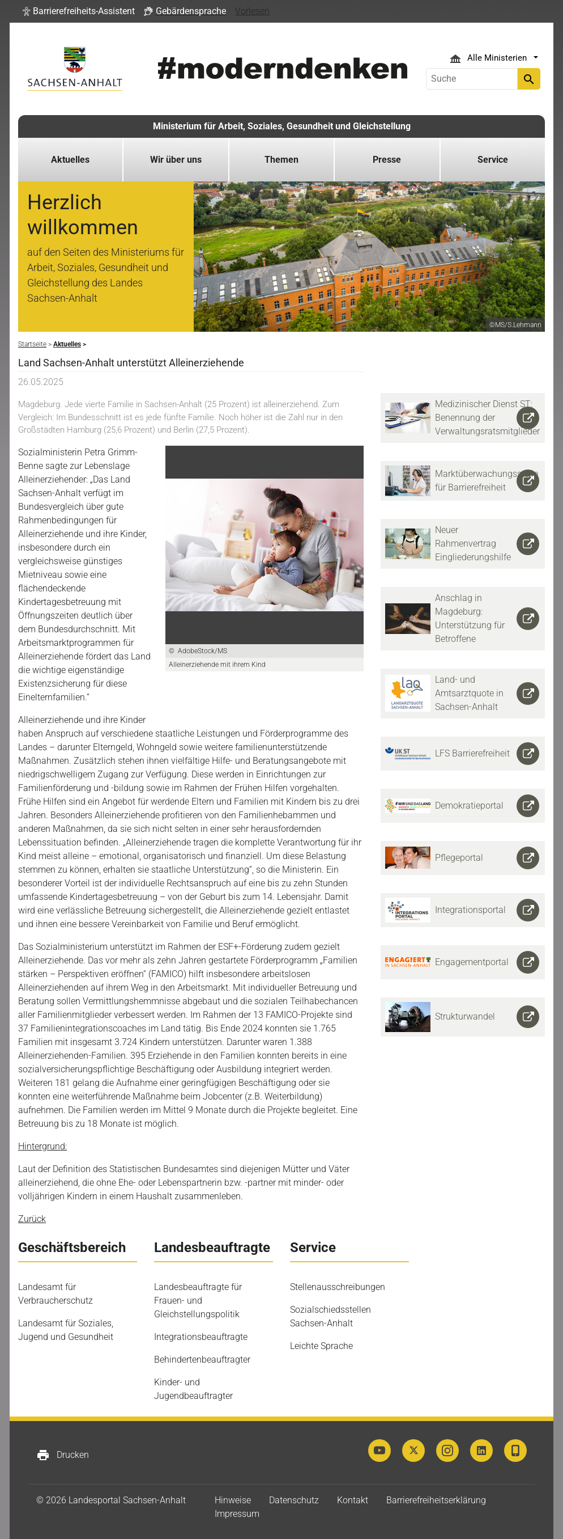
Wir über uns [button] (176, 159)
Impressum (237, 1513)
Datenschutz (294, 1500)
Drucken (62, 1455)
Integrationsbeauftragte (201, 1336)
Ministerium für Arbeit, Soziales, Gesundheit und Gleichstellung (282, 126)
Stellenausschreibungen (337, 1287)
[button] (79, 11)
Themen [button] (281, 159)
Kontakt (352, 1500)
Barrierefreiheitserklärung (436, 1500)
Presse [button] (387, 159)
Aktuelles (70, 159)
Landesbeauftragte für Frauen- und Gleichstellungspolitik (198, 1301)
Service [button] (492, 159)
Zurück (32, 1219)
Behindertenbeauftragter (202, 1359)
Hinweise (233, 1500)
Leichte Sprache (321, 1346)
